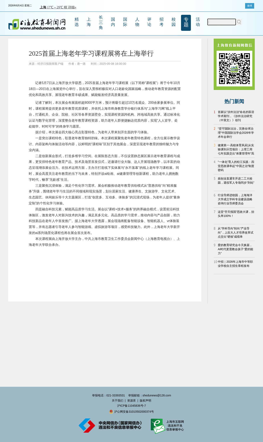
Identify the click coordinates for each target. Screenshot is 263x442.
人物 (137, 22)
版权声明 (145, 400)
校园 (174, 22)
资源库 (131, 400)
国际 (125, 22)
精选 (77, 22)
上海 (89, 22)
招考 (161, 22)
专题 (186, 22)
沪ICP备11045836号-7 (131, 405)
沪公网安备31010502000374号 (131, 412)
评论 (149, 22)
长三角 (101, 22)
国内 (113, 22)
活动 (198, 22)
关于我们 (117, 400)
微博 (249, 5)
